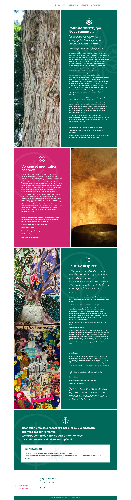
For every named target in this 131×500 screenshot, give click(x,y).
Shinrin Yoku (60, 5)
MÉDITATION (73, 5)
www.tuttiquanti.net (75, 497)
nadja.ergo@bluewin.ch (47, 485)
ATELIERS (84, 5)
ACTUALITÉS (95, 5)
